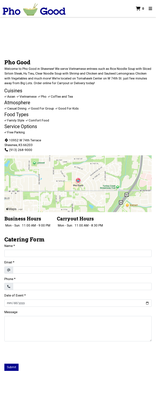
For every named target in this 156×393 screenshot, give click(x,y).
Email (8, 262)
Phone (8, 279)
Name (8, 246)
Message (10, 312)
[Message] (78, 328)
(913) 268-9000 (18, 150)
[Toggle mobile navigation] (150, 8)
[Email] (82, 270)
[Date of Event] (78, 303)
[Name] (78, 253)
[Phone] (82, 286)
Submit (11, 367)
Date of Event (14, 295)
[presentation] (33, 351)
